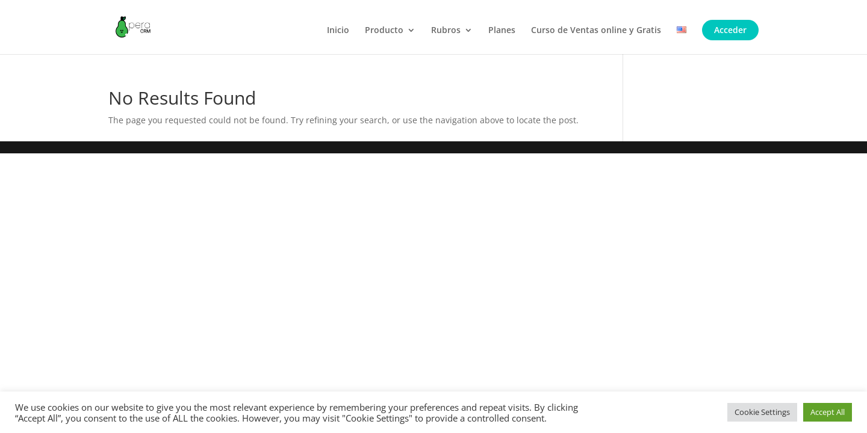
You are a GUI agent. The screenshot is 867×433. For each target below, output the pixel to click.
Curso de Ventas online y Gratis (596, 30)
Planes (501, 30)
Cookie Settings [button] (762, 412)
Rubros (446, 30)
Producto (384, 30)
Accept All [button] (827, 412)
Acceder (730, 29)
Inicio (338, 30)
